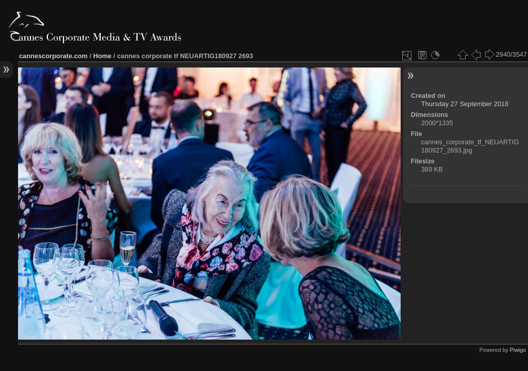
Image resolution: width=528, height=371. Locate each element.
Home (102, 56)
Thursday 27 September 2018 (464, 104)
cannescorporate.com (53, 56)
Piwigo (518, 350)
